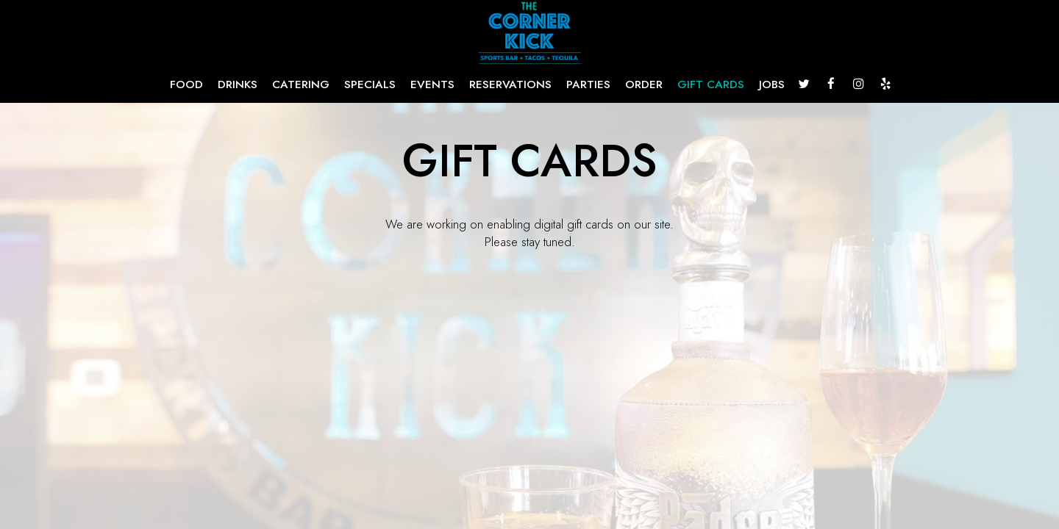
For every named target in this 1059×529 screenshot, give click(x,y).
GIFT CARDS (710, 84)
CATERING (300, 84)
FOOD (186, 84)
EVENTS (432, 84)
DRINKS (237, 84)
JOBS (772, 84)
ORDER (644, 84)
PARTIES (588, 84)
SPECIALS (370, 84)
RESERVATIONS (510, 84)
